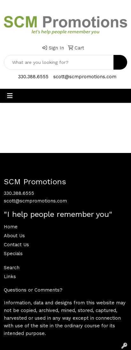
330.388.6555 (33, 77)
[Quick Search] (59, 62)
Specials (13, 253)
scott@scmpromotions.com (84, 77)
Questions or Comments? (33, 290)
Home (11, 227)
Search (11, 267)
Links (10, 276)
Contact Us (16, 244)
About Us (14, 236)
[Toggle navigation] (10, 95)
